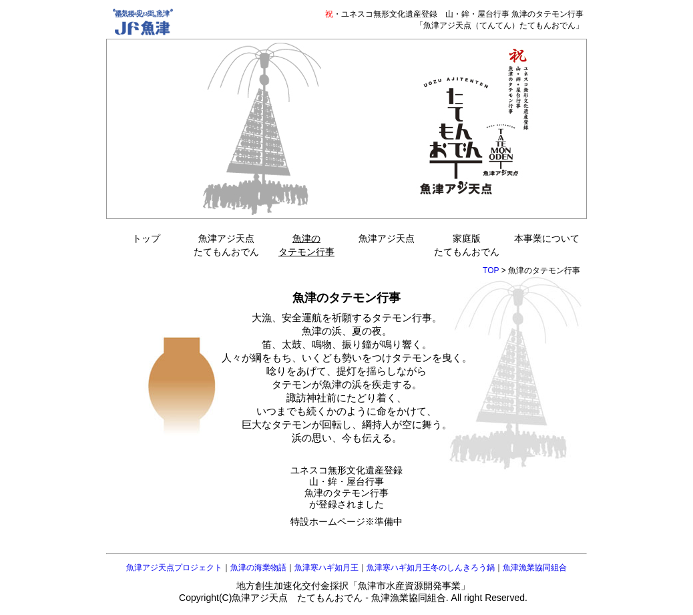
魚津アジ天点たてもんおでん (226, 245)
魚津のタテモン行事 (306, 245)
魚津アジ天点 (387, 238)
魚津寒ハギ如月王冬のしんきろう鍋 (431, 567)
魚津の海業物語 (258, 567)
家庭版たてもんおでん (466, 245)
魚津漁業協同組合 (535, 567)
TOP (491, 270)
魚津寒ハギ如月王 (326, 567)
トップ (146, 238)
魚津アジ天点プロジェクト (174, 567)
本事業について (547, 238)
